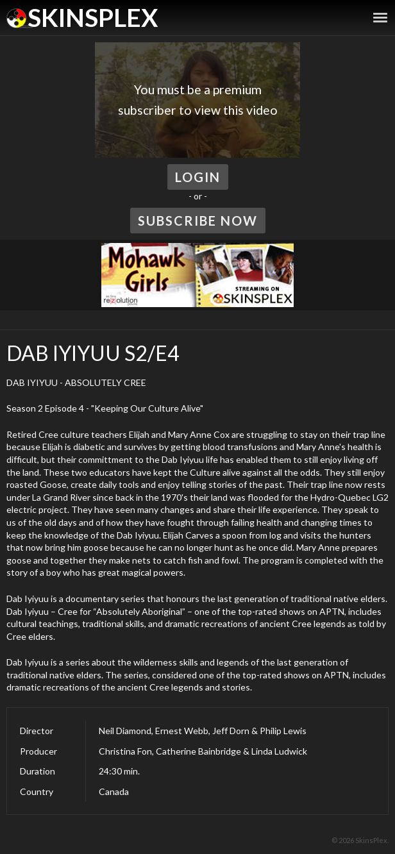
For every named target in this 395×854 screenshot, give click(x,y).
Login (198, 177)
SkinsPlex (93, 17)
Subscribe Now (198, 220)
